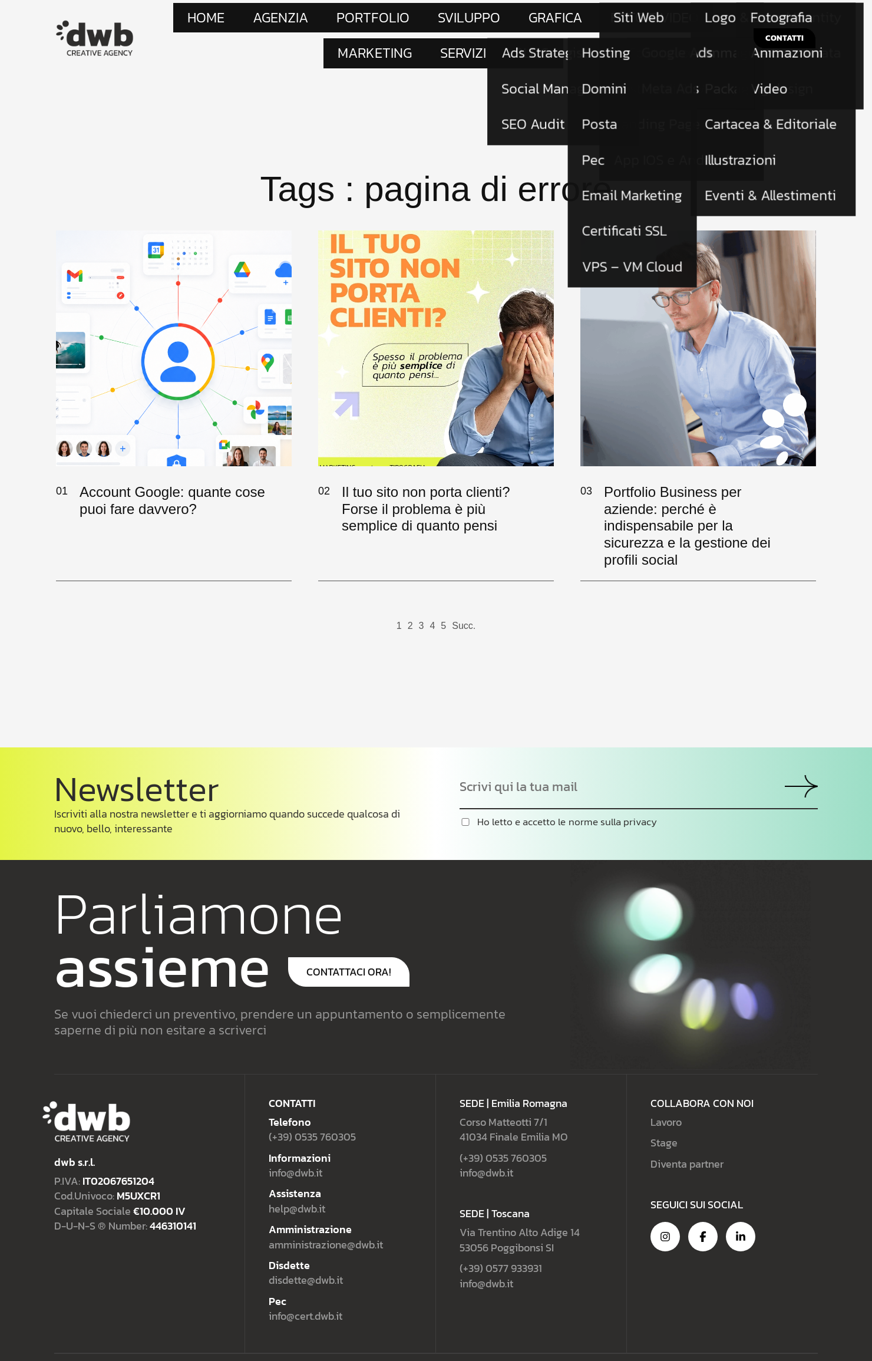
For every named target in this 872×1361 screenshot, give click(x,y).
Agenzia (272, 21)
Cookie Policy (791, 1343)
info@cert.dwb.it (305, 1286)
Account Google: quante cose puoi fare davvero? (172, 470)
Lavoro (666, 1092)
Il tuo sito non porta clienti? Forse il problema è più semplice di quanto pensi (426, 479)
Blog (659, 21)
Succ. (463, 595)
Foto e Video (497, 21)
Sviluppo (385, 21)
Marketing (563, 21)
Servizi (617, 21)
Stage (664, 1113)
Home (227, 21)
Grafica (437, 21)
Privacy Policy (689, 1343)
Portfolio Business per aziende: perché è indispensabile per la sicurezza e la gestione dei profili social (687, 496)
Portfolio (328, 21)
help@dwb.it (297, 1179)
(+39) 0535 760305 (312, 1107)
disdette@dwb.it (306, 1250)
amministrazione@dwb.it (326, 1214)
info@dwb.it (295, 1143)
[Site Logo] (95, 22)
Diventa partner (687, 1134)
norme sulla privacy (613, 792)
